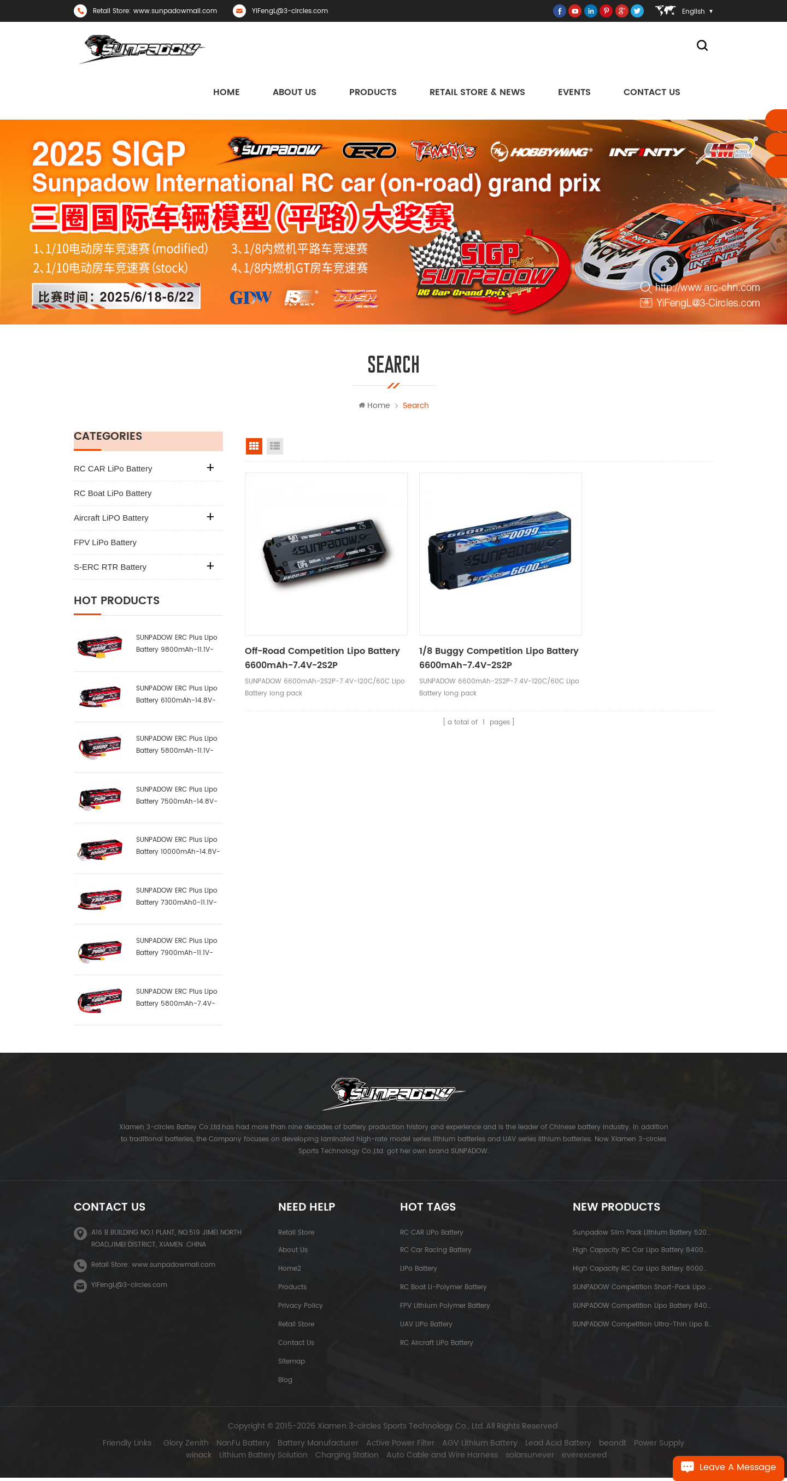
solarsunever (513, 1459)
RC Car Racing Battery (436, 1253)
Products (373, 93)
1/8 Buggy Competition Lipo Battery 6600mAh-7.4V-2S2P (466, 643)
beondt (596, 1447)
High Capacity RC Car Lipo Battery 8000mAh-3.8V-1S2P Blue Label (643, 1271)
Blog (285, 1383)
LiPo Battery (418, 1271)
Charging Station (330, 1459)
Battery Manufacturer (301, 1447)
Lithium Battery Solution (247, 1459)
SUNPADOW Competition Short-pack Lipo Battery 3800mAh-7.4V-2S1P (643, 1290)
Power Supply (643, 1447)
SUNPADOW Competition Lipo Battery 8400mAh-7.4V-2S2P (643, 1308)
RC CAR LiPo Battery (113, 471)
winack (688, 1447)
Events (574, 93)
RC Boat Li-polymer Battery (443, 1290)
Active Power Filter (384, 1447)
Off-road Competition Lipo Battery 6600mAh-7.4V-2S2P (309, 643)
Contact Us (652, 93)
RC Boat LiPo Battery (113, 495)
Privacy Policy (300, 1308)
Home (226, 93)
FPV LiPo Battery (105, 545)
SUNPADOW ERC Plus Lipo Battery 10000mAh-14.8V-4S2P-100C (178, 849)
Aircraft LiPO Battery (111, 520)
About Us (293, 1253)
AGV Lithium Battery (463, 1447)
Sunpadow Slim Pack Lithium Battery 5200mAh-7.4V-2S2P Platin (643, 1235)
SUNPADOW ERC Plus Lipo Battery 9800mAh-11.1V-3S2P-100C (177, 647)
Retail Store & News (477, 93)
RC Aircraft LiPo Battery (436, 1346)
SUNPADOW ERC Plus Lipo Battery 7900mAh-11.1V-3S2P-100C (177, 950)
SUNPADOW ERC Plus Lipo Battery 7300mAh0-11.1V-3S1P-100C (177, 899)
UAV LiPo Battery (426, 1327)
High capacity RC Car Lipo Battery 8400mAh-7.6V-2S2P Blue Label (643, 1253)
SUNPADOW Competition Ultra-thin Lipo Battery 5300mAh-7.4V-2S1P (643, 1327)
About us (294, 93)
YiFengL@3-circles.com (290, 11)
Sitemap (291, 1364)
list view (275, 449)
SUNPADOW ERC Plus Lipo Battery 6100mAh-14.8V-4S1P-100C (177, 697)
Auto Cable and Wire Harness (425, 1459)
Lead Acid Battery (542, 1447)
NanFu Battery (227, 1447)
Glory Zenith (169, 1447)
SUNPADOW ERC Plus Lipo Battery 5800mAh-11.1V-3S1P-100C (177, 748)
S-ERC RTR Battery (110, 569)
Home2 (289, 1271)
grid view (254, 449)
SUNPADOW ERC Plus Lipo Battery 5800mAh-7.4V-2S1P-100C (177, 1000)
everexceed (567, 1459)
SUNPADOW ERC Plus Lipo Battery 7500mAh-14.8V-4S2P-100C (177, 798)
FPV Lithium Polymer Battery (445, 1308)
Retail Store (296, 1235)
